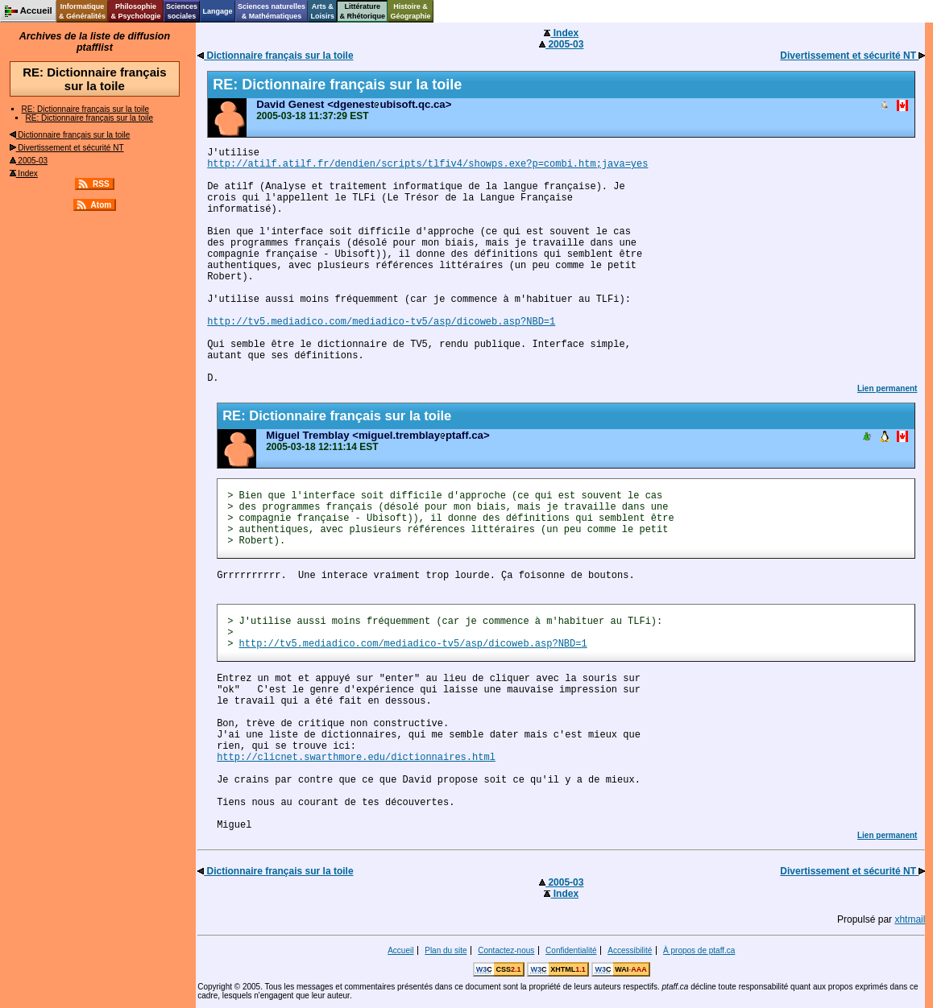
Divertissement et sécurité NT (67, 147)
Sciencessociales (181, 11)
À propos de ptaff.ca (699, 950)
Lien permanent (887, 388)
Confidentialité (570, 950)
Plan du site (445, 950)
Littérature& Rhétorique (363, 11)
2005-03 (29, 160)
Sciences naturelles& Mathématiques (271, 11)
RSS (101, 184)
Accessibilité (629, 950)
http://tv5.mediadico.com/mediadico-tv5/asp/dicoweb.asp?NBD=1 (381, 322)
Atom (101, 204)
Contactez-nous (506, 950)
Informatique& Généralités (82, 11)
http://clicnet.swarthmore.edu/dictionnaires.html (356, 757)
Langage (217, 11)
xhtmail (909, 919)
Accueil (400, 950)
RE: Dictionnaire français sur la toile (85, 109)
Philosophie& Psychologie (135, 11)
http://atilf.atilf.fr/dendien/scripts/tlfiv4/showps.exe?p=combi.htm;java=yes (427, 164)
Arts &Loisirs (323, 11)
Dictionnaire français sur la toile (70, 134)
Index (24, 173)
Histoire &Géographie (411, 11)
